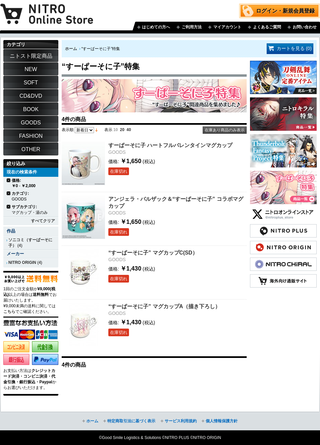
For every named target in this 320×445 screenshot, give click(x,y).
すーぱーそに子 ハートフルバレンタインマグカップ (170, 145)
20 (122, 129)
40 (129, 129)
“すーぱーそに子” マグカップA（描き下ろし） (164, 306)
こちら (9, 311)
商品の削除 (9, 180)
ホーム (71, 48)
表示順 (68, 129)
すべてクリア (43, 220)
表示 (108, 129)
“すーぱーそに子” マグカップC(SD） (153, 253)
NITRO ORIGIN (22, 262)
